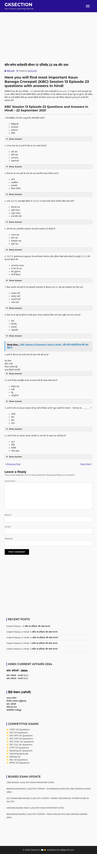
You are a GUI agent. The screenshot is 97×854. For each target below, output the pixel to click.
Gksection (18, 4)
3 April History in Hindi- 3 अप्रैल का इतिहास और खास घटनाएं (32, 643)
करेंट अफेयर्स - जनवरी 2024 (17, 675)
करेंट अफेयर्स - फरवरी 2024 (17, 678)
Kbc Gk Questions (18, 760)
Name (8, 515)
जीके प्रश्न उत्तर (11, 707)
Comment (10, 481)
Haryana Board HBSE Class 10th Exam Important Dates (35, 808)
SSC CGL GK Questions (20, 744)
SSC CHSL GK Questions (21, 741)
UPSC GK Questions (19, 729)
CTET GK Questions (19, 747)
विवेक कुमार (11, 71)
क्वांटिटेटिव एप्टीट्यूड (13, 710)
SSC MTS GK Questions (21, 735)
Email (8, 527)
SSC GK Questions (18, 732)
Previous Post (12, 464)
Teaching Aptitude (18, 754)
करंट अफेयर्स (11, 704)
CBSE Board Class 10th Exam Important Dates (30, 782)
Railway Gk (14, 757)
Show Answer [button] (14, 139)
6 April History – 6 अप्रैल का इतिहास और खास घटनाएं (28, 626)
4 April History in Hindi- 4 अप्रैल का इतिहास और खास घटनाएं (32, 637)
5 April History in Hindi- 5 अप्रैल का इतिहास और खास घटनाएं (32, 632)
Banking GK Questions (20, 751)
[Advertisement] (48, 29)
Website (9, 538)
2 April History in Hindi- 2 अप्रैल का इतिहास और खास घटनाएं (32, 649)
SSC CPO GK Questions (21, 738)
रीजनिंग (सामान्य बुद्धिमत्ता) (16, 701)
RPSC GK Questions (19, 763)
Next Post (86, 464)
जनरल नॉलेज (11, 698)
